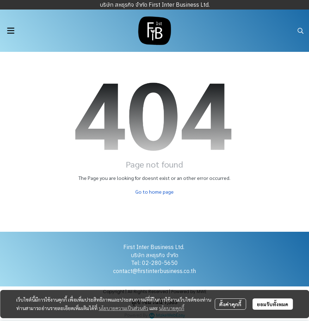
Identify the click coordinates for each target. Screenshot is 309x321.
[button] (300, 31)
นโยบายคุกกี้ (171, 308)
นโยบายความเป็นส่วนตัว (123, 308)
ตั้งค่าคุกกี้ (230, 304)
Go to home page (154, 191)
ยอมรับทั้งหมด (272, 304)
